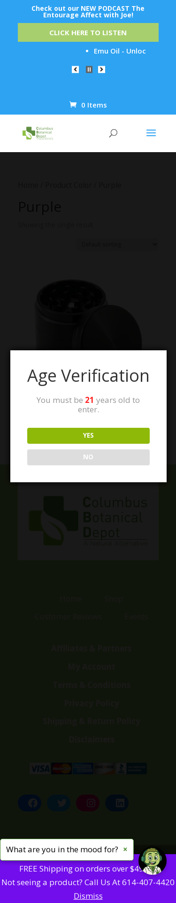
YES (88, 435)
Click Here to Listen (88, 32)
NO (88, 457)
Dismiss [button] (88, 895)
